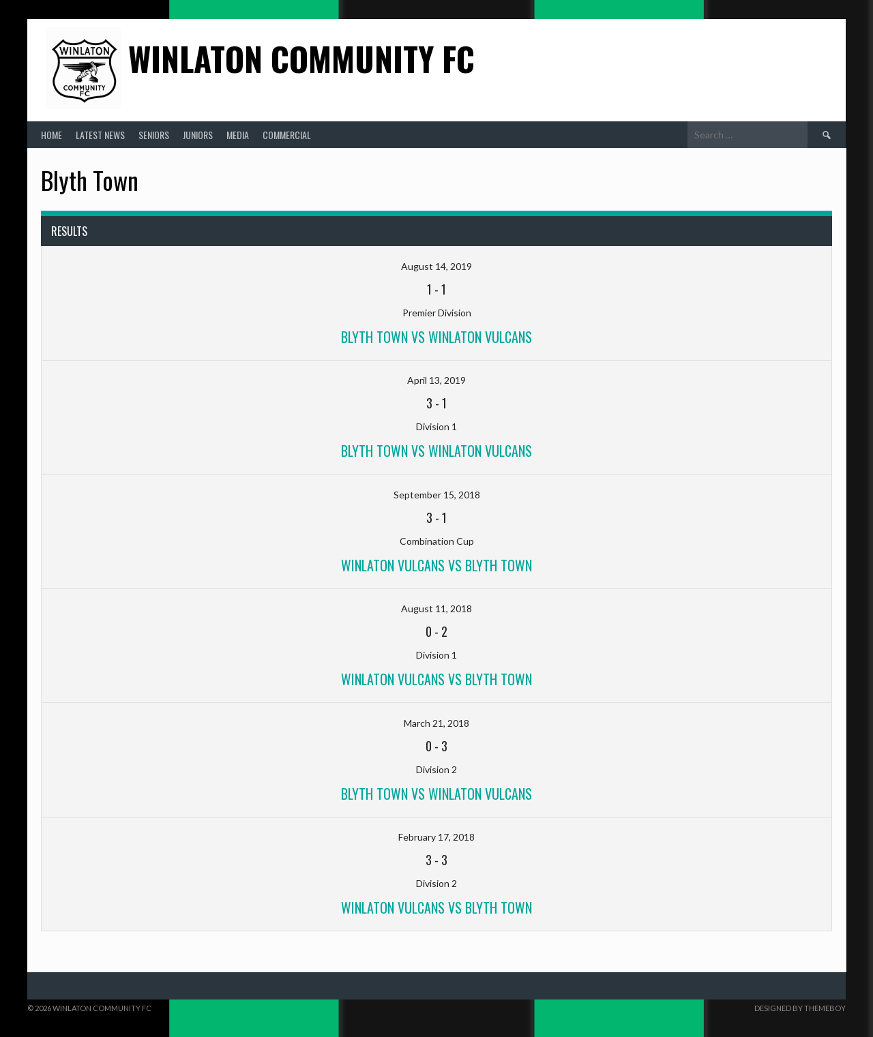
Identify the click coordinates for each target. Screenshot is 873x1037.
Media (237, 134)
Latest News (100, 134)
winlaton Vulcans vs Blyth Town (436, 565)
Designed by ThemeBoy (800, 1008)
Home (51, 134)
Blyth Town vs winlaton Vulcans (436, 450)
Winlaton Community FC (301, 58)
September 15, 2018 (437, 494)
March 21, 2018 (436, 723)
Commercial (287, 134)
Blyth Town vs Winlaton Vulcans (436, 337)
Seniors (153, 134)
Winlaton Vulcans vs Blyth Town (436, 679)
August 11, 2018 (436, 608)
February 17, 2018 (436, 837)
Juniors (198, 134)
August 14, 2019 (436, 266)
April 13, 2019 (436, 380)
